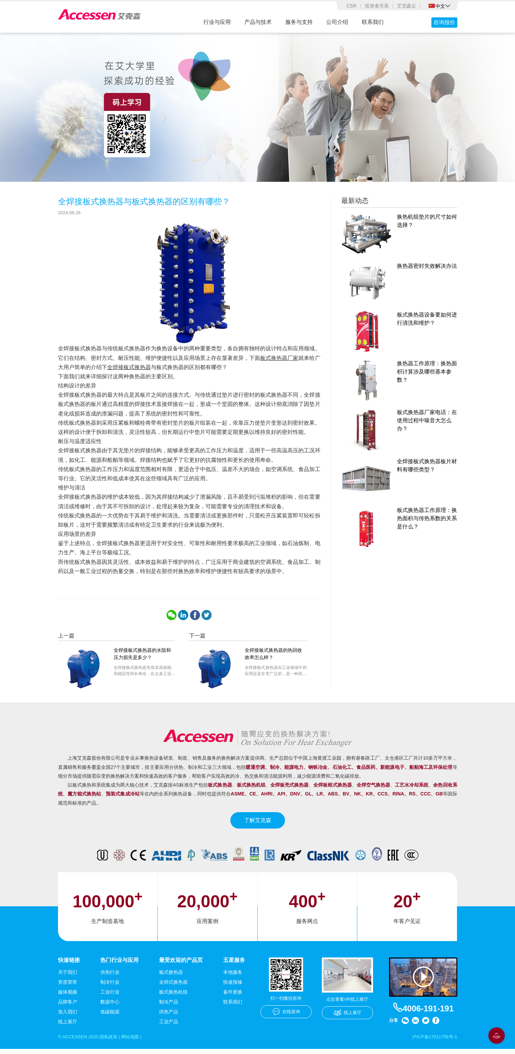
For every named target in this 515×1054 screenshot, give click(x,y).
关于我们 (67, 977)
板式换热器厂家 (279, 362)
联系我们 (373, 22)
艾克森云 (406, 6)
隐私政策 (111, 1041)
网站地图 (134, 1041)
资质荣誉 (67, 987)
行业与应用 (217, 22)
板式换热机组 (173, 996)
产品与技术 (258, 22)
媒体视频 (67, 996)
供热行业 (109, 977)
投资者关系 (377, 6)
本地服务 (232, 977)
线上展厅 (67, 1026)
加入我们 (67, 1016)
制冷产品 (168, 1006)
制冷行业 (109, 987)
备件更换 (232, 996)
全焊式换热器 (173, 987)
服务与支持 (299, 22)
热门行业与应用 (119, 964)
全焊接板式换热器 (129, 372)
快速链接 (69, 964)
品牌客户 (67, 1006)
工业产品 (168, 1026)
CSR (351, 6)
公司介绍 (337, 22)
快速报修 (232, 987)
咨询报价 (444, 22)
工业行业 (109, 996)
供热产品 (168, 1016)
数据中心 (109, 1006)
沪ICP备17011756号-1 (433, 1041)
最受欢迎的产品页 (181, 964)
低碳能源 (109, 1016)
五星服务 (234, 964)
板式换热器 (171, 977)
